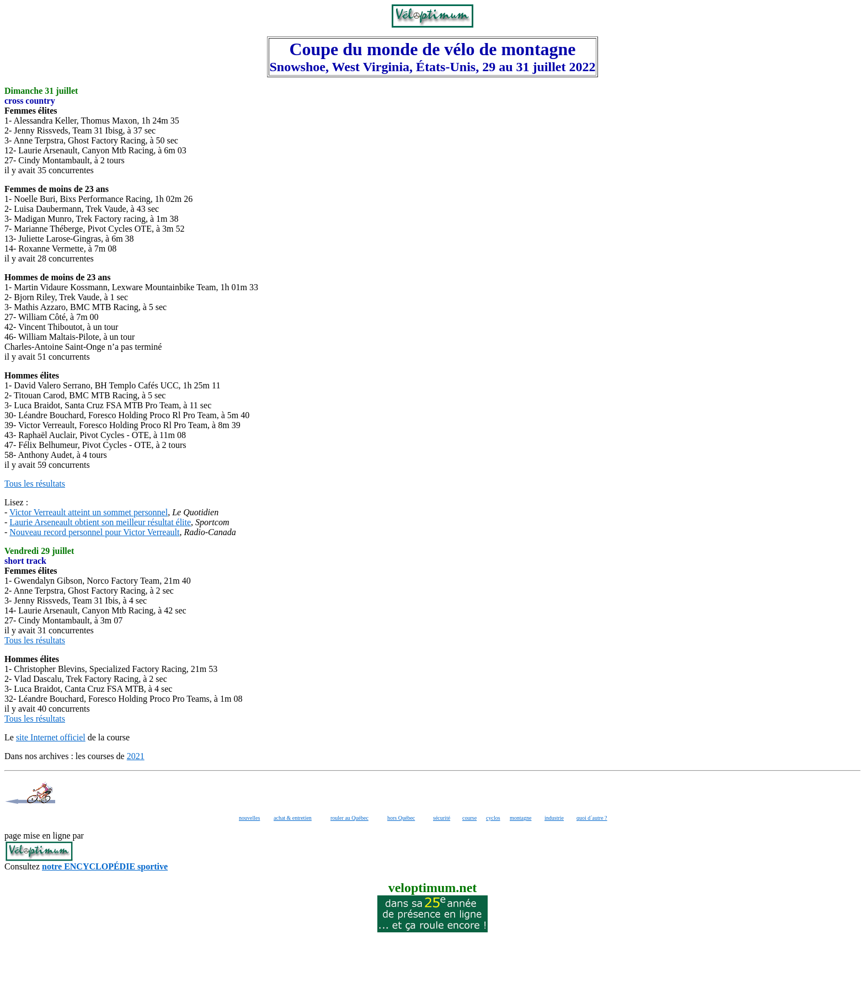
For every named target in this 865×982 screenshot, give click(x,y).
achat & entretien (293, 818)
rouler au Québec (349, 818)
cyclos (493, 818)
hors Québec (401, 818)
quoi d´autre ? (591, 818)
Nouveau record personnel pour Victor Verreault (94, 532)
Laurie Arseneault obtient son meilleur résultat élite (100, 522)
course (469, 818)
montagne (520, 818)
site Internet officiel (51, 737)
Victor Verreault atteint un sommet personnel (88, 512)
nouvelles (249, 818)
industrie (554, 818)
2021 (136, 756)
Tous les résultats (34, 483)
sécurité (441, 818)
